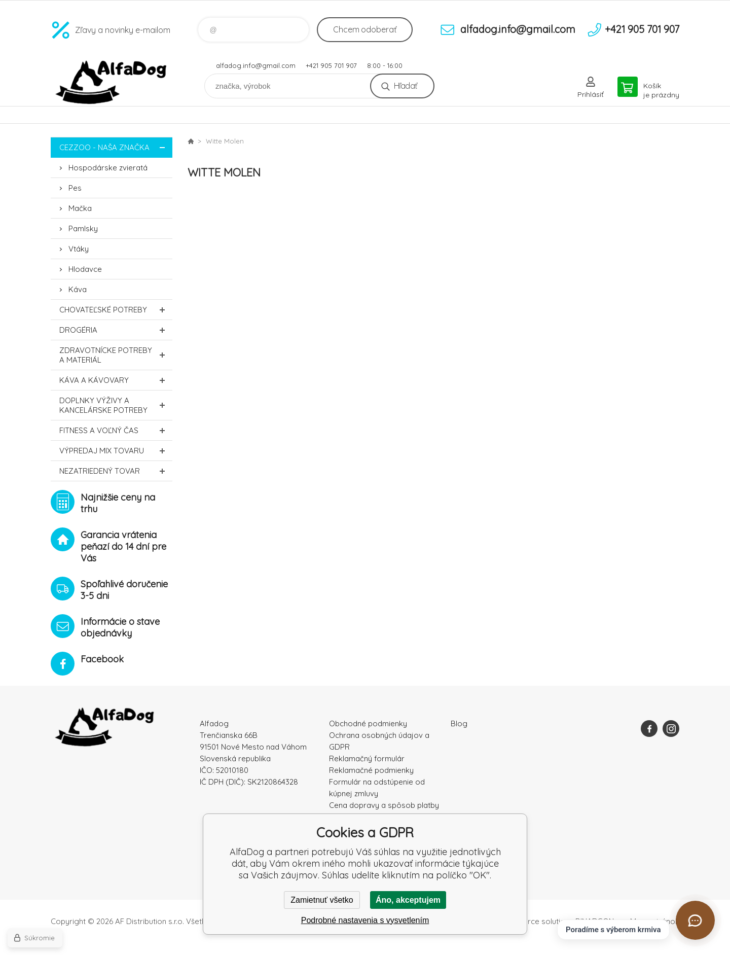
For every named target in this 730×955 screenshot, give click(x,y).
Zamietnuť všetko (321, 900)
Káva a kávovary (115, 380)
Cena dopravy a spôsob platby (384, 805)
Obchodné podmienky (368, 723)
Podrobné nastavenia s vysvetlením (365, 920)
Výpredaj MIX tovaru (115, 451)
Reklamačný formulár (367, 758)
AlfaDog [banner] (111, 82)
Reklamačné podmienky (371, 770)
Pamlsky (83, 228)
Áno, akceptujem (408, 900)
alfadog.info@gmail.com (256, 65)
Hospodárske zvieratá (108, 167)
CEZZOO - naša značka (115, 147)
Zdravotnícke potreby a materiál (115, 355)
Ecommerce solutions (535, 921)
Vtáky (78, 249)
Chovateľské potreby (115, 310)
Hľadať (405, 86)
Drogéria (115, 330)
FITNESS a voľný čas (115, 430)
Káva (77, 289)
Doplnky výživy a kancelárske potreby (115, 405)
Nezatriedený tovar (115, 471)
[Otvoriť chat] (695, 920)
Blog (459, 723)
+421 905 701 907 (331, 65)
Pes (75, 188)
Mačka (80, 208)
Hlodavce (85, 269)
